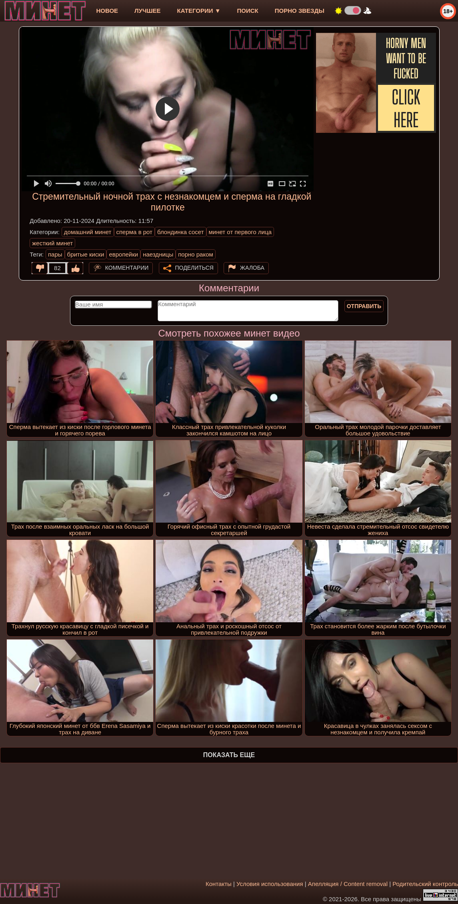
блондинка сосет (180, 232)
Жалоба (252, 268)
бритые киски (85, 254)
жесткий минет (52, 243)
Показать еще (229, 755)
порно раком (195, 254)
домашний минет (88, 232)
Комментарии (127, 268)
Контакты (219, 883)
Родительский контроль (425, 883)
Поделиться (194, 268)
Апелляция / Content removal (348, 883)
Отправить (364, 306)
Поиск (247, 10)
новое (107, 10)
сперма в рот (134, 232)
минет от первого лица (240, 232)
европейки (123, 254)
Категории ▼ (199, 10)
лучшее (147, 10)
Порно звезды (299, 10)
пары (55, 254)
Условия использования (269, 883)
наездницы (158, 254)
